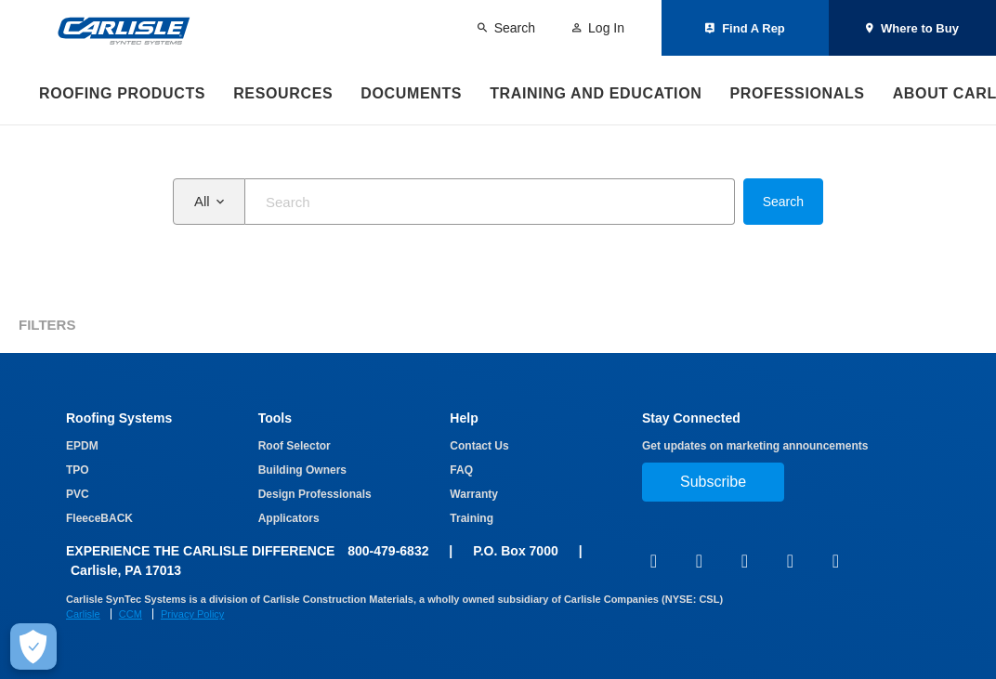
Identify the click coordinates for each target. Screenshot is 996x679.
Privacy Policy (192, 614)
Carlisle (83, 614)
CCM (130, 614)
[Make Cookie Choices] (33, 646)
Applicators (289, 518)
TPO (77, 470)
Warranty (474, 494)
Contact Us (479, 445)
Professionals (796, 93)
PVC (77, 494)
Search (783, 201)
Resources (283, 93)
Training (471, 518)
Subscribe (713, 482)
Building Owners (302, 470)
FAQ (461, 470)
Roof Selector (294, 445)
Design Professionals (315, 494)
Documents (411, 93)
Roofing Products (122, 93)
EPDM (82, 445)
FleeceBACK (99, 518)
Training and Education (595, 93)
